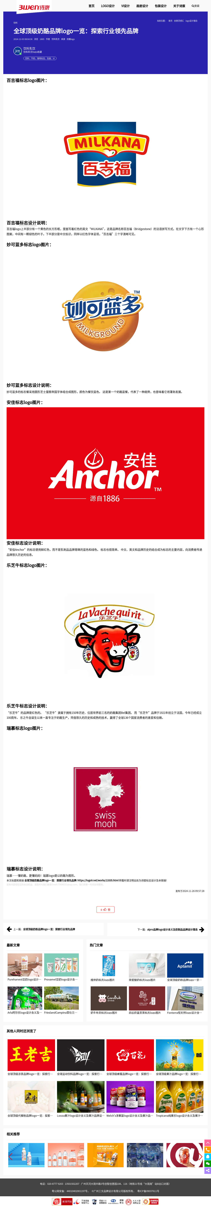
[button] (10, 1156)
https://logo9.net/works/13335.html (98, 880)
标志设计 (28, 222)
